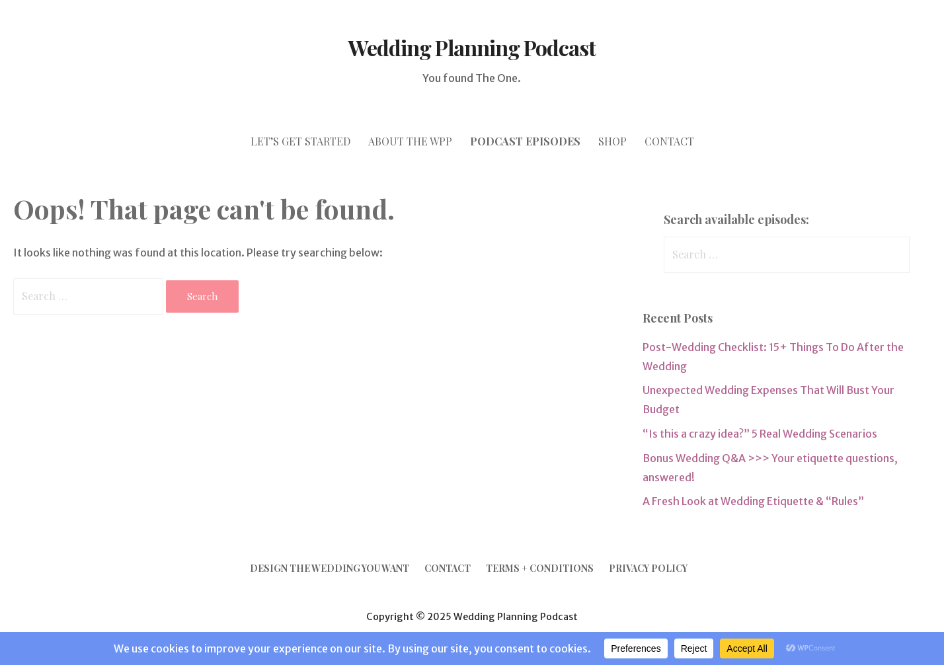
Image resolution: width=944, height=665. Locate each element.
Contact (447, 568)
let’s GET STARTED (300, 141)
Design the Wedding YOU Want (329, 568)
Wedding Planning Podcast (472, 47)
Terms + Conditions (540, 568)
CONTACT (669, 141)
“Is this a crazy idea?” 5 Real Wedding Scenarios (760, 433)
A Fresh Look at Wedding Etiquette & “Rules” (753, 501)
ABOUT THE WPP (410, 141)
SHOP (612, 141)
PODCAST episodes (525, 141)
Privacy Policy (648, 568)
